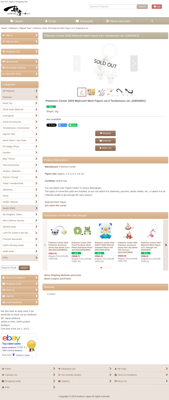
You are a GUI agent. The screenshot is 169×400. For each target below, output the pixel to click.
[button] (152, 21)
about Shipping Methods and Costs (62, 275)
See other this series (55, 205)
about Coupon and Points (57, 278)
